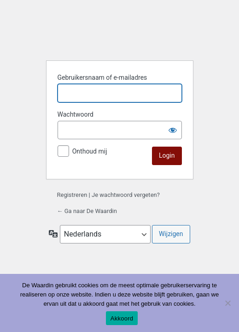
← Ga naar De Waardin (87, 211)
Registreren (72, 194)
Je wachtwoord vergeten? (126, 194)
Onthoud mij (89, 151)
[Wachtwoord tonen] (172, 130)
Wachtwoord (75, 114)
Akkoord (122, 318)
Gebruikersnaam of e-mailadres (102, 77)
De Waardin (120, 30)
